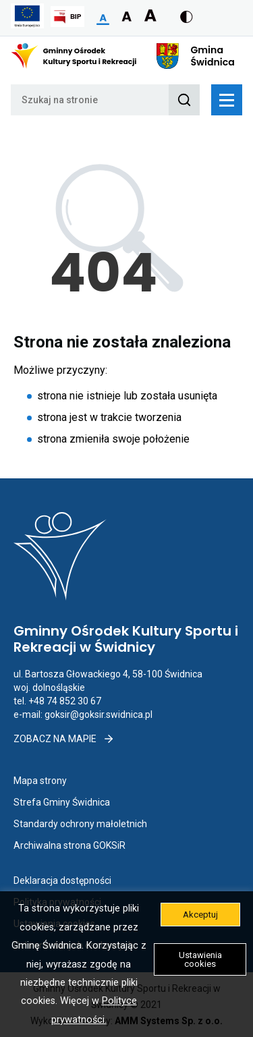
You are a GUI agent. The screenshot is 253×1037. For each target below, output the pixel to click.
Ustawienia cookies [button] (200, 959)
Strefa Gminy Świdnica (61, 802)
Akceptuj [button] (200, 914)
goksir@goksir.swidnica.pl (98, 714)
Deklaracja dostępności (62, 880)
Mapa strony (40, 781)
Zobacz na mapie (64, 739)
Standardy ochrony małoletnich (80, 824)
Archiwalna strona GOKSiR (69, 845)
